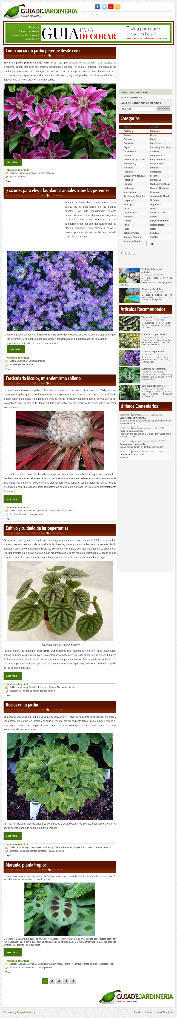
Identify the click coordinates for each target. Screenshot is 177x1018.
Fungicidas (155, 172)
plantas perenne (17, 176)
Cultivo (22, 173)
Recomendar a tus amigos (24, 35)
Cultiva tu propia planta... (154, 334)
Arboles (128, 127)
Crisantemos (130, 151)
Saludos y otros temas (131, 234)
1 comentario (56, 195)
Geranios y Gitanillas (134, 176)
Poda (126, 225)
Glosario (154, 176)
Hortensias (129, 188)
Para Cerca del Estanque (157, 214)
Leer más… (12, 162)
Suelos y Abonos (65, 510)
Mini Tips (128, 204)
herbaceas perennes (19, 851)
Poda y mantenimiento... (132, 431)
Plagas (76, 847)
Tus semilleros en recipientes (156, 317)
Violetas (154, 237)
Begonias (155, 131)
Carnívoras (155, 143)
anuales (13, 364)
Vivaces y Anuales (133, 241)
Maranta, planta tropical (26, 865)
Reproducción (87, 847)
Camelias (128, 143)
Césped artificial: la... (152, 289)
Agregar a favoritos (28, 31)
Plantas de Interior (65, 687)
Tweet (8, 181)
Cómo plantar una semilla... (133, 444)
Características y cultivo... (133, 418)
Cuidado (14, 173)
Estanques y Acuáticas (130, 165)
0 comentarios (58, 55)
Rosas (153, 229)
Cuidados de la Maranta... (154, 369)
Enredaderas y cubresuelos (157, 161)
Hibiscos (128, 184)
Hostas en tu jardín (22, 705)
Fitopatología (23, 847)
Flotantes (128, 168)
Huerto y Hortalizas (159, 188)
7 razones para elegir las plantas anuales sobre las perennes (57, 191)
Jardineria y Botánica (36, 173)
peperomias (15, 691)
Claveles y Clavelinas (161, 147)
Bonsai (127, 135)
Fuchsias (128, 172)
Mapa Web (161, 1012)
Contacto (149, 1012)
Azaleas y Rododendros (130, 132)
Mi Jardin (51, 964)
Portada (33, 27)
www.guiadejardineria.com (22, 1012)
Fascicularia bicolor (19, 514)
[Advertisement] (33, 225)
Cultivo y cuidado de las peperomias (37, 528)
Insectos (154, 192)
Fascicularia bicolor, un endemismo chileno (43, 378)
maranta (13, 967)
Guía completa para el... (153, 386)
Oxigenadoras (131, 212)
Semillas (154, 233)
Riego (126, 229)
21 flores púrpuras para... (154, 351)
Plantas (50, 173)
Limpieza (128, 200)
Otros (59, 964)
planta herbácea (93, 716)
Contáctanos (31, 39)
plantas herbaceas (38, 851)
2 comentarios (57, 709)
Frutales (154, 168)
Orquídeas (155, 204)
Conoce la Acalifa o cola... (133, 454)
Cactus (153, 139)
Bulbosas (128, 139)
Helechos (128, 180)
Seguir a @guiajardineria (131, 97)
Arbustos (154, 127)
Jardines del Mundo (160, 196)
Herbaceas (36, 847)
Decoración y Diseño (134, 159)
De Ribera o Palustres (156, 157)
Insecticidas (130, 192)
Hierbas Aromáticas (160, 184)
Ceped (127, 147)
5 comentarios (57, 533)
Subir (172, 1012)
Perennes (42, 510)
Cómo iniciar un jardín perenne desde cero (43, 51)
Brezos (153, 135)
